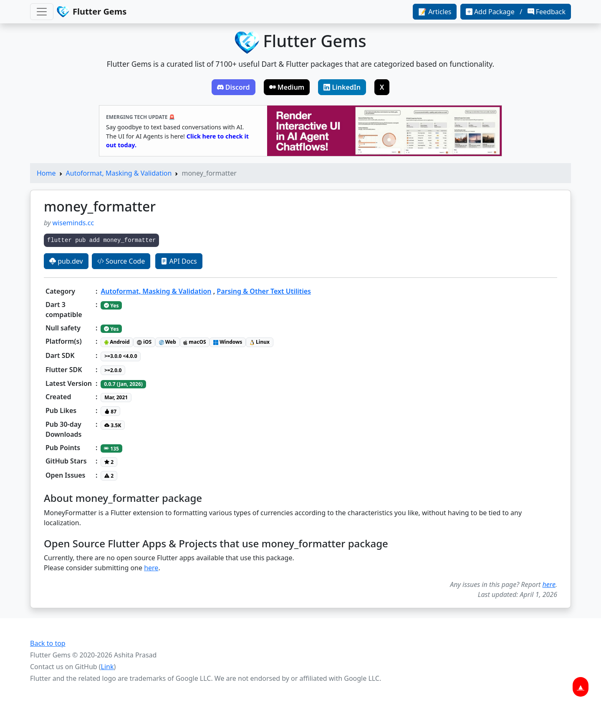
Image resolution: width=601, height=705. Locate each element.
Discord (233, 87)
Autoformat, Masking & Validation (119, 173)
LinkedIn (342, 87)
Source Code (121, 261)
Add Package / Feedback (516, 11)
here (151, 567)
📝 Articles (434, 11)
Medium (287, 87)
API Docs (179, 261)
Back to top (48, 643)
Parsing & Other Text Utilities (264, 291)
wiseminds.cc (73, 222)
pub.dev (66, 261)
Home (46, 173)
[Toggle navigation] (41, 11)
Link (107, 666)
